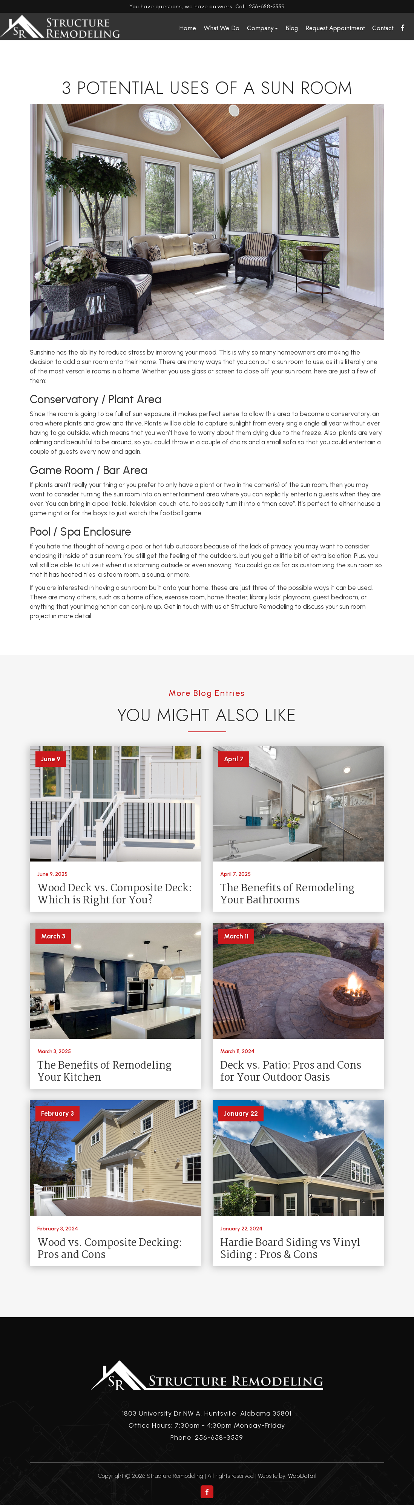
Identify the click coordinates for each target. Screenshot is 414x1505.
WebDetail (302, 1475)
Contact (382, 27)
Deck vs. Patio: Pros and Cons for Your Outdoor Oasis (290, 1072)
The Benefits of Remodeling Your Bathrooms (287, 894)
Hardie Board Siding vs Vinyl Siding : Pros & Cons (290, 1249)
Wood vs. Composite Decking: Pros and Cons (109, 1249)
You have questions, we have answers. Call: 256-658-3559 (207, 6)
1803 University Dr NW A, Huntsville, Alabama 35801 (206, 1413)
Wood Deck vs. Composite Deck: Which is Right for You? (114, 894)
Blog (291, 27)
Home (187, 27)
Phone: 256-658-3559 (206, 1437)
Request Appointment (335, 27)
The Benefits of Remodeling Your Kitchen (104, 1072)
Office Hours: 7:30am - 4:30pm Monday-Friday (207, 1425)
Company (262, 27)
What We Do (221, 27)
